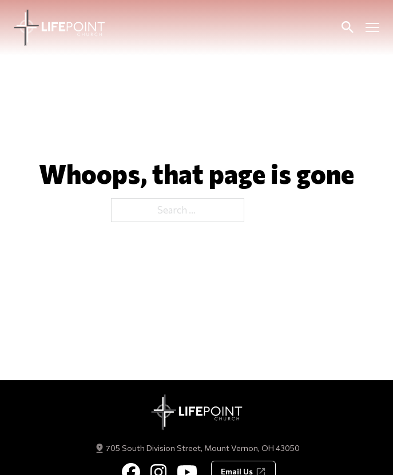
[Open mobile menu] (372, 27)
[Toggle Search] (347, 27)
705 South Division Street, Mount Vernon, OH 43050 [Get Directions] (202, 448)
